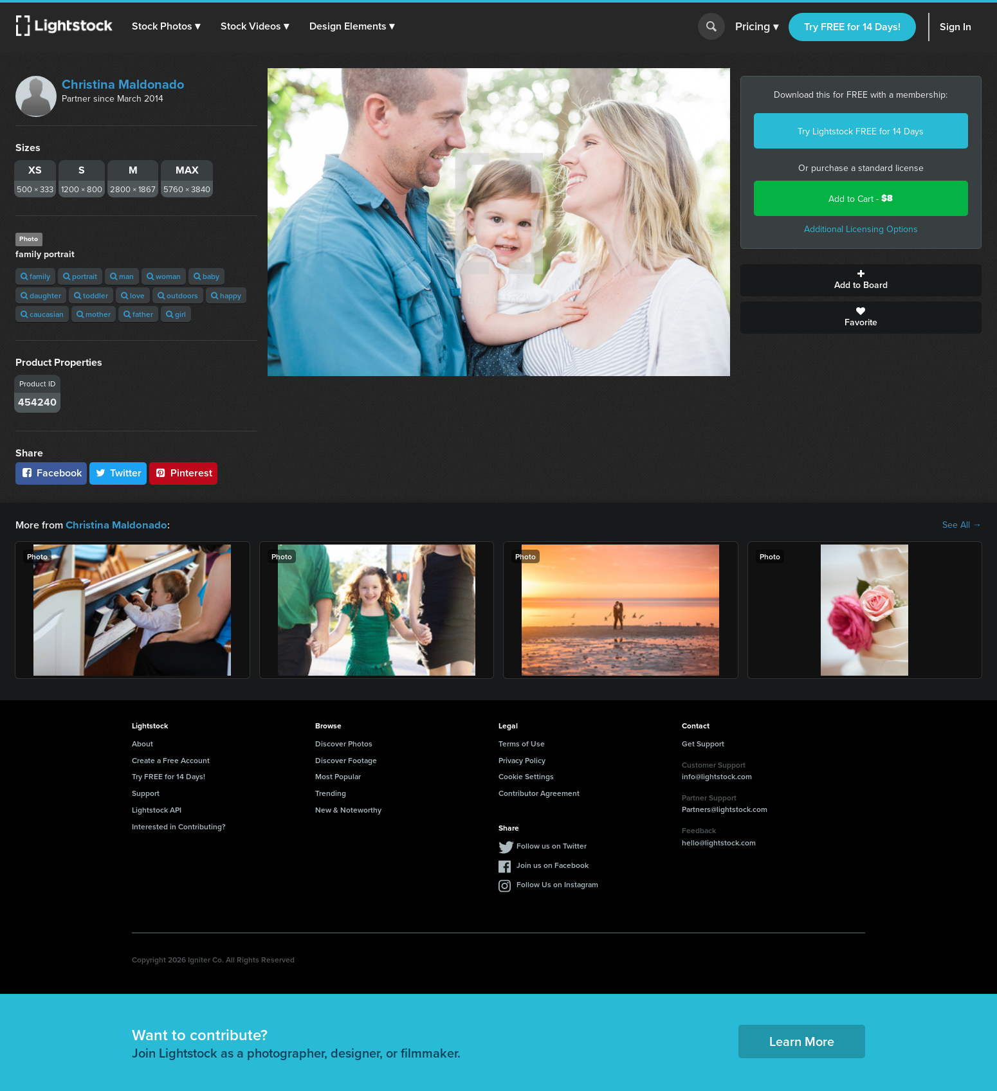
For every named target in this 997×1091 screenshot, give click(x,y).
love (133, 295)
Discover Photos (343, 742)
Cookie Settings (526, 775)
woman (164, 276)
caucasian (42, 314)
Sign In (955, 26)
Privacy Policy (521, 759)
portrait (80, 276)
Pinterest (183, 472)
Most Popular (338, 775)
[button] (167, 26)
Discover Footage (346, 759)
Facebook (51, 472)
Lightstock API (156, 809)
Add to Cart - (860, 198)
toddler (91, 295)
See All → (962, 524)
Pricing (756, 27)
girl (176, 314)
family (35, 276)
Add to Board (861, 280)
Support (146, 792)
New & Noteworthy (348, 809)
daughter (41, 295)
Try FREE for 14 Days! (852, 26)
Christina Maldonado (123, 84)
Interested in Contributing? (179, 825)
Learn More (801, 1040)
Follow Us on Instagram (557, 883)
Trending (330, 792)
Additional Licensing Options (861, 228)
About (142, 742)
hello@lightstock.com (719, 841)
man (122, 276)
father (138, 314)
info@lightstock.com (717, 775)
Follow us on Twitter (552, 845)
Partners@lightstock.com (724, 808)
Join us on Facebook (553, 864)
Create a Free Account (171, 759)
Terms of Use (521, 742)
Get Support (703, 742)
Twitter (118, 472)
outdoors (178, 295)
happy (226, 295)
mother (94, 314)
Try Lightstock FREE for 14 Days (861, 131)
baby (206, 276)
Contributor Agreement (539, 792)
